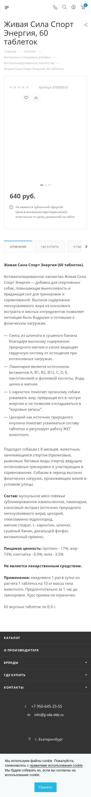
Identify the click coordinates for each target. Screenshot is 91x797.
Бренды (11, 662)
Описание (18, 246)
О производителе (21, 650)
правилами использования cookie (56, 765)
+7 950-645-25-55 (46, 706)
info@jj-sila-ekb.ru (49, 715)
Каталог (12, 638)
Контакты (14, 687)
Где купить (50, 246)
